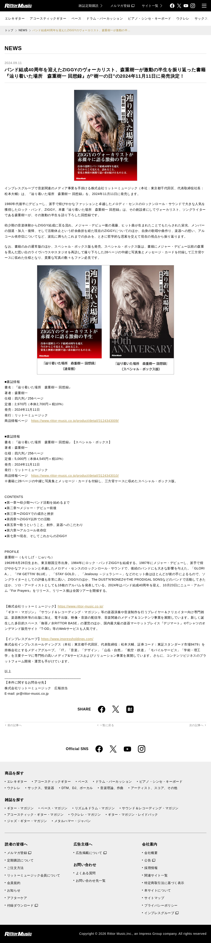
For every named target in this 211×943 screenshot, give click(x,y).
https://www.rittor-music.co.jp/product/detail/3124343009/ (75, 421)
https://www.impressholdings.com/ (67, 639)
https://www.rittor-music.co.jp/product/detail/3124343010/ (75, 475)
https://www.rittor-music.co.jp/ (80, 606)
